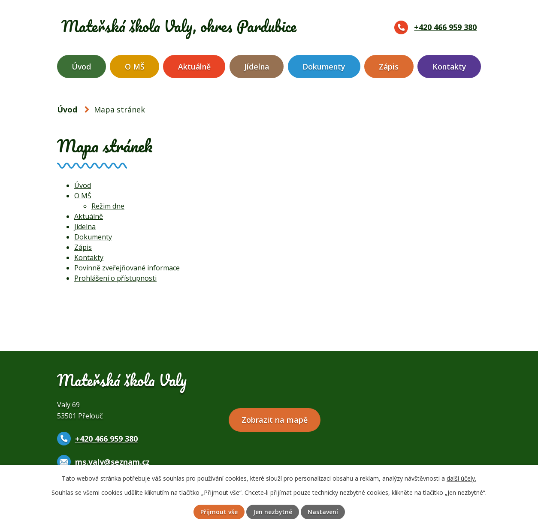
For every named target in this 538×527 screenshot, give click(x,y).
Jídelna (256, 66)
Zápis (389, 66)
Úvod (81, 66)
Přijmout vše (218, 512)
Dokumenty (323, 66)
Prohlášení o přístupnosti (115, 278)
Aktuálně (194, 66)
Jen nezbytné (272, 512)
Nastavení (323, 512)
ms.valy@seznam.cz (112, 462)
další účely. (461, 478)
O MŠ (135, 66)
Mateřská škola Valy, (184, 26)
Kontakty (449, 66)
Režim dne (107, 206)
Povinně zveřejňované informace (127, 268)
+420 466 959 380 (445, 27)
